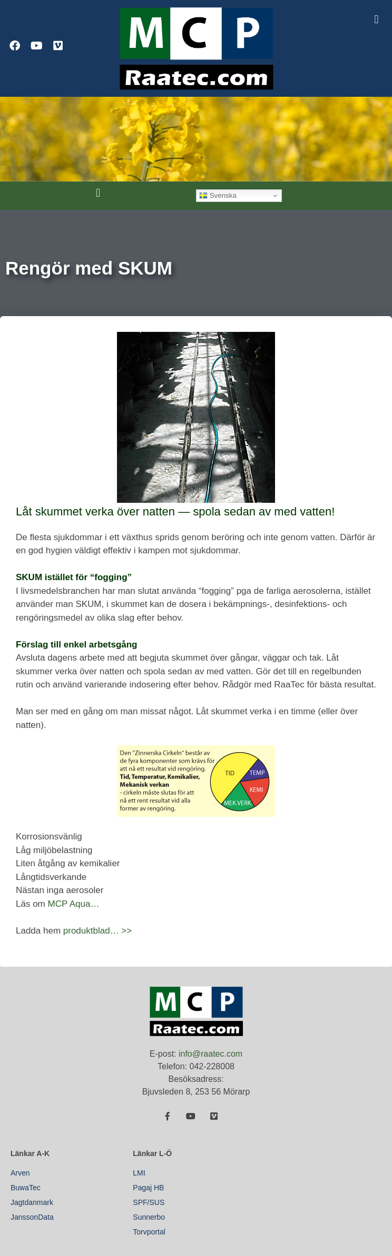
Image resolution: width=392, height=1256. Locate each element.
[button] (376, 19)
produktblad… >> (97, 931)
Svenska (218, 195)
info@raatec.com (210, 1053)
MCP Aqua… (73, 904)
